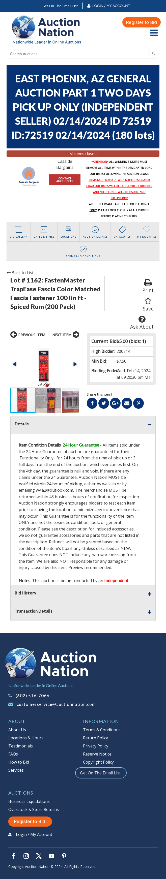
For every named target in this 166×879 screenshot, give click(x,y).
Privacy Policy (95, 746)
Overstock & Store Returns (33, 809)
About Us (17, 730)
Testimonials (20, 746)
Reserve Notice (97, 754)
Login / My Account (111, 6)
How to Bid (18, 762)
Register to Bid (141, 22)
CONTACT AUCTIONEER (64, 179)
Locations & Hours (25, 738)
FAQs (13, 754)
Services (16, 770)
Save (148, 304)
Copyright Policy (98, 762)
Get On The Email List (60, 6)
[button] (15, 364)
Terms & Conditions (102, 730)
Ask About (142, 322)
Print (148, 286)
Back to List (20, 272)
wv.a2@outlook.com (54, 490)
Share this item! (99, 394)
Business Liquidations (29, 801)
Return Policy (95, 738)
